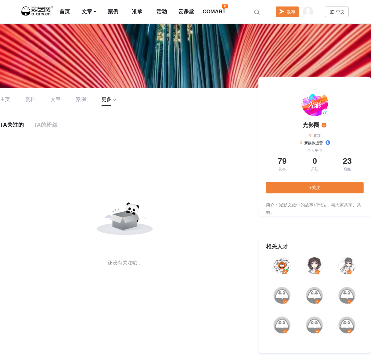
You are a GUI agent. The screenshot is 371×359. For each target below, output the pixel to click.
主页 (5, 99)
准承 (137, 12)
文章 (89, 12)
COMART (214, 9)
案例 (113, 12)
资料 (30, 99)
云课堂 (186, 12)
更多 (108, 99)
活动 (161, 12)
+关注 (314, 187)
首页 (64, 12)
